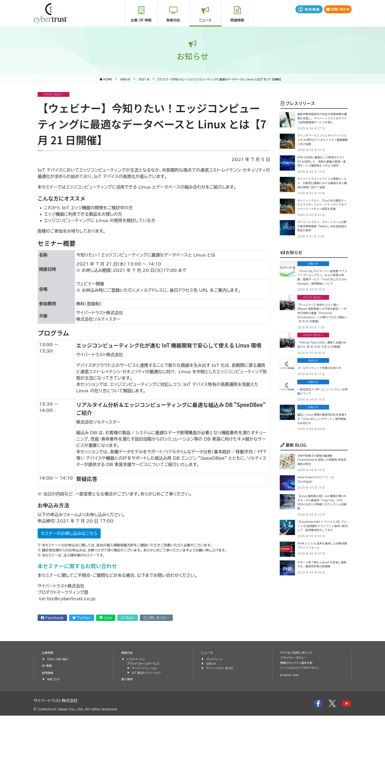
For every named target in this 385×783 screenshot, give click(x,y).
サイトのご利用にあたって (299, 720)
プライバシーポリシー (295, 725)
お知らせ (291, 295)
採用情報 (48, 740)
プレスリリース (297, 103)
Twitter (82, 618)
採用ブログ (54, 746)
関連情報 (237, 20)
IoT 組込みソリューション (149, 739)
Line (105, 618)
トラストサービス (137, 726)
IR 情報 (48, 733)
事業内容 (173, 20)
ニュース (205, 20)
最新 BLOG (293, 529)
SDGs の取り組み (59, 726)
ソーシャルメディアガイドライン (302, 735)
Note (127, 618)
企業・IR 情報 (141, 20)
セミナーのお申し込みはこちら (69, 533)
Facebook (52, 618)
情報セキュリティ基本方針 (299, 730)
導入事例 (128, 746)
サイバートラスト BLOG (222, 735)
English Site (291, 742)
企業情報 (48, 720)
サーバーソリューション (147, 735)
